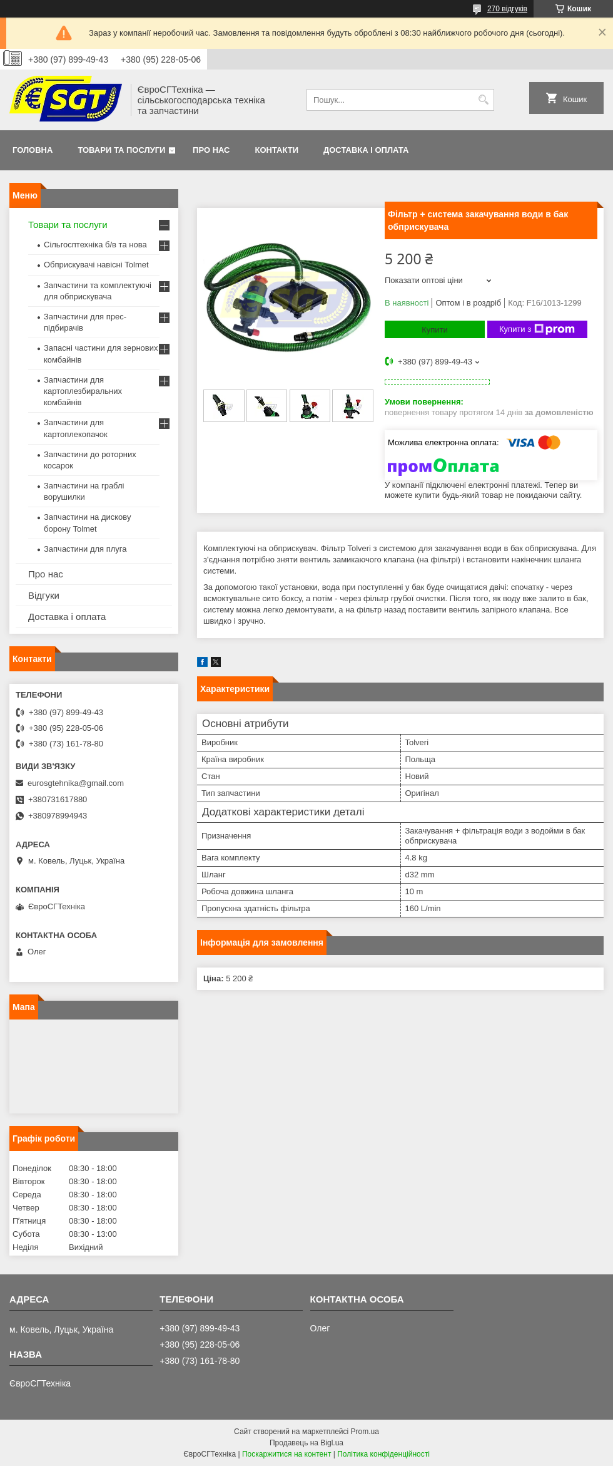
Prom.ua (365, 1431)
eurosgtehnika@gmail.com (76, 783)
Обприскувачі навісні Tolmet (96, 264)
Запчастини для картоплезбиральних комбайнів (83, 391)
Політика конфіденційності (383, 1454)
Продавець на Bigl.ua (306, 1442)
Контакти (277, 150)
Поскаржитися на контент (286, 1454)
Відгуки (43, 595)
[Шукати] (483, 100)
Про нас (211, 150)
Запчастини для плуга (85, 549)
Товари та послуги (121, 150)
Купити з (537, 329)
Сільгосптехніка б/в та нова (95, 244)
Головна (33, 150)
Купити (435, 329)
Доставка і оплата (365, 150)
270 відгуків (507, 8)
